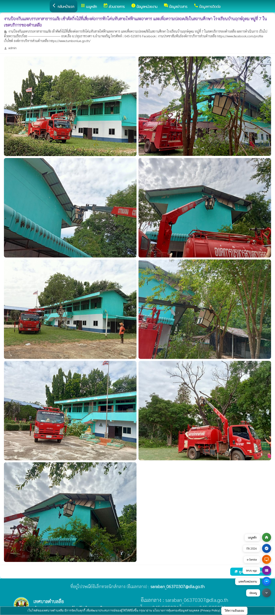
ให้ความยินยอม (234, 610)
